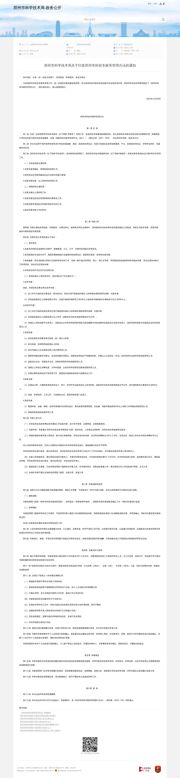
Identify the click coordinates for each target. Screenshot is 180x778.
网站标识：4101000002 (26, 771)
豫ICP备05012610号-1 (44, 771)
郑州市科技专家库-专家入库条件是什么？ (35, 722)
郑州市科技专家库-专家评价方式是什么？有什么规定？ (41, 730)
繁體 (149, 4)
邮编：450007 (70, 768)
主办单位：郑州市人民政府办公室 (30, 768)
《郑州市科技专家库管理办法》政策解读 (35, 713)
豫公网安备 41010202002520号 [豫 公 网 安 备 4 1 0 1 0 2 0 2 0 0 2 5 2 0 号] (68, 770)
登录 (155, 4)
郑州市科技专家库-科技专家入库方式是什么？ (37, 719)
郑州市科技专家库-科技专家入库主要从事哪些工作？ (40, 724)
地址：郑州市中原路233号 (54, 768)
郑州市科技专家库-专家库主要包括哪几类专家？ (38, 716)
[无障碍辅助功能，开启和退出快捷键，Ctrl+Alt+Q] (162, 3)
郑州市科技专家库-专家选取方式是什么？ (35, 728)
